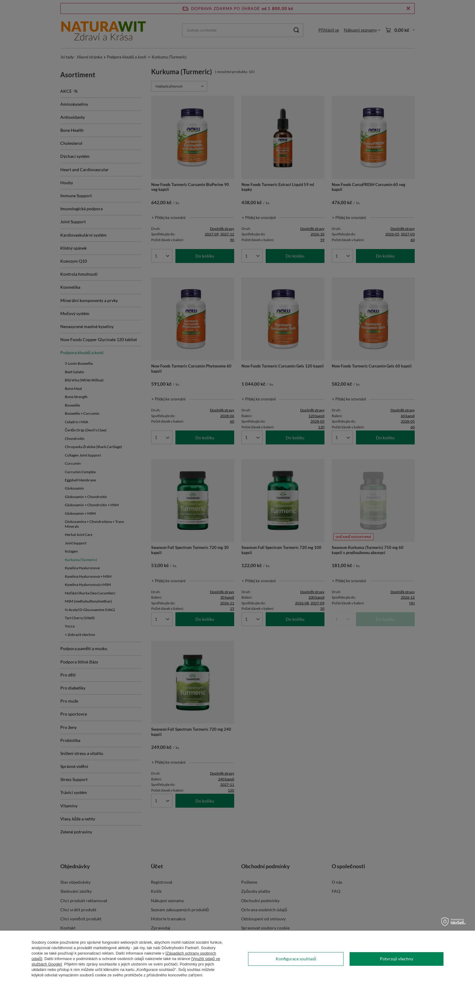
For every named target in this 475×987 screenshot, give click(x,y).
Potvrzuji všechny (396, 958)
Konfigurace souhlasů (296, 958)
